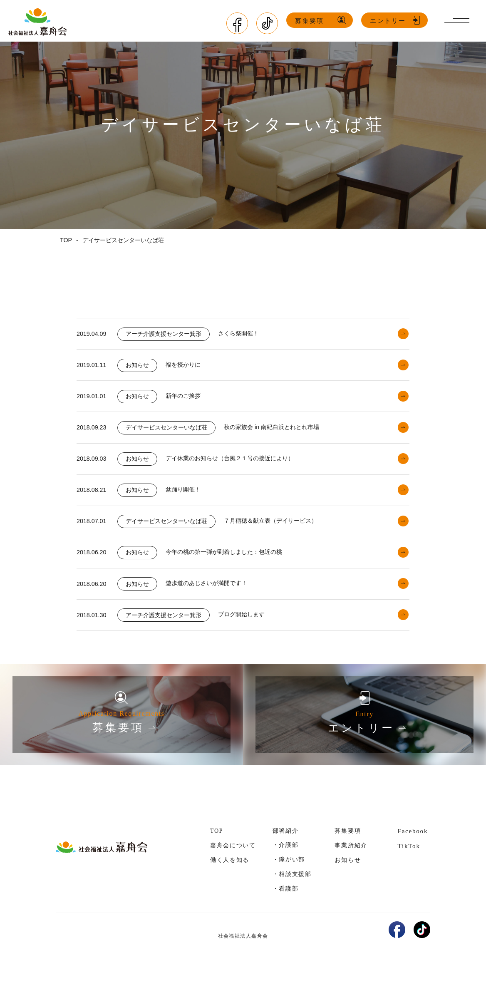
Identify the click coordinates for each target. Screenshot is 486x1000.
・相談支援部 (292, 894)
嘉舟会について (233, 866)
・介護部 (286, 865)
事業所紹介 (351, 866)
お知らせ (348, 880)
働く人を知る (229, 880)
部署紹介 (286, 851)
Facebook (412, 851)
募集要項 (310, 20)
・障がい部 (289, 879)
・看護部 (286, 909)
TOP (216, 851)
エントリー (389, 20)
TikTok (408, 867)
